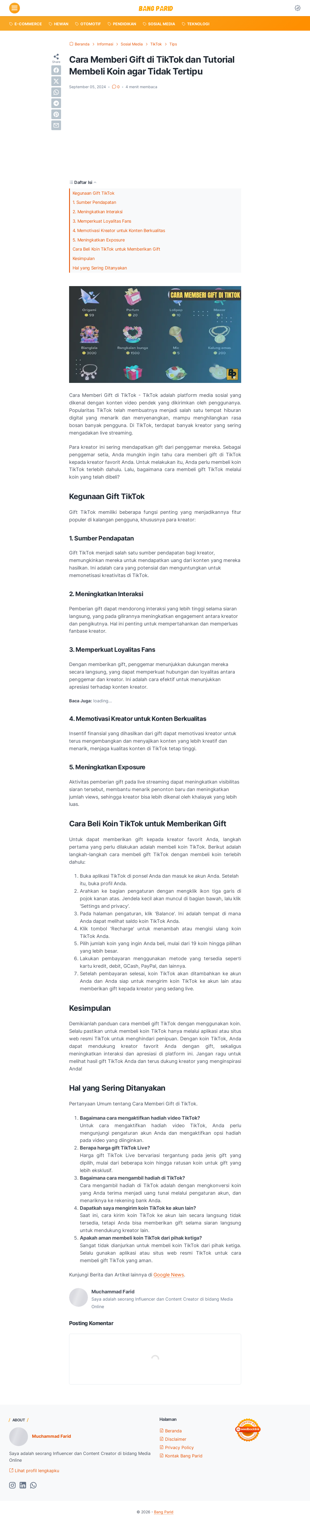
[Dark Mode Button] (297, 8)
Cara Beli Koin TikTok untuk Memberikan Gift (116, 249)
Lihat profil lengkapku (34, 1470)
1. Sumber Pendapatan (94, 202)
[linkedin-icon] (23, 1485)
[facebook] (56, 70)
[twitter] (56, 81)
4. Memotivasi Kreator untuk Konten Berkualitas (119, 230)
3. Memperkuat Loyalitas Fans (102, 221)
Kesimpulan (84, 258)
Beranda (170, 1430)
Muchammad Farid (51, 1436)
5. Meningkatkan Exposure (99, 240)
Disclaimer (172, 1439)
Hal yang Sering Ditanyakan (100, 268)
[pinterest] (56, 114)
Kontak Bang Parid (180, 1455)
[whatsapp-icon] (33, 1485)
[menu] (14, 8)
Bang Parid (163, 1512)
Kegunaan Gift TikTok (94, 193)
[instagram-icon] (12, 1485)
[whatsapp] (56, 92)
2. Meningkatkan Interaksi (98, 211)
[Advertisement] (155, 134)
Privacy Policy (176, 1447)
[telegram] (56, 103)
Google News (169, 1275)
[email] (56, 125)
